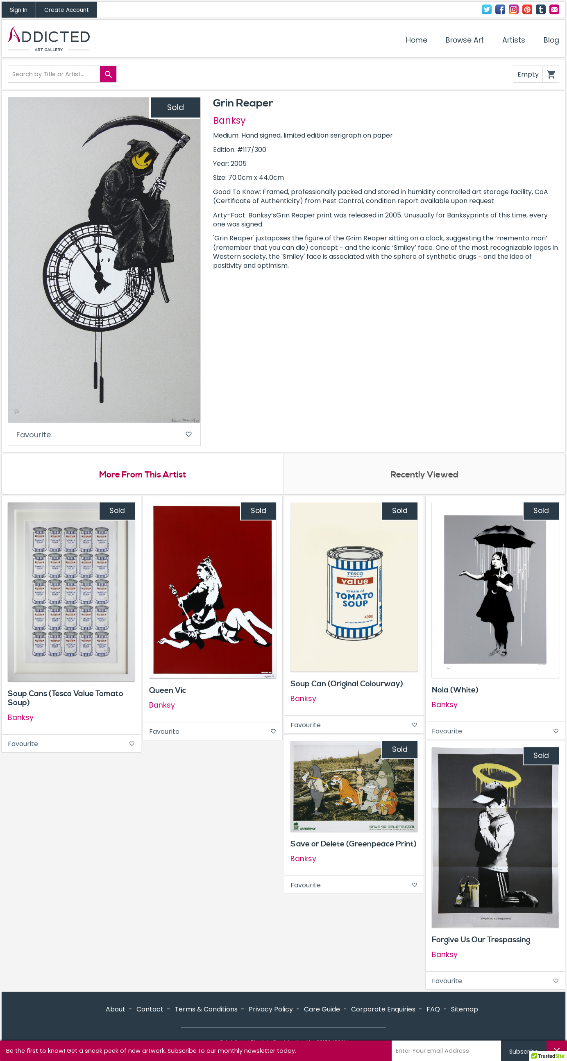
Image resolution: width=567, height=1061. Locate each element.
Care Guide (322, 1010)
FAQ (433, 1010)
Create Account (66, 10)
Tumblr (541, 9)
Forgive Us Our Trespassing (481, 941)
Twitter (487, 9)
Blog (551, 40)
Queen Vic (167, 691)
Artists (513, 40)
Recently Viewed (424, 475)
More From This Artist (142, 475)
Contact (554, 9)
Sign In (18, 10)
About (115, 1010)
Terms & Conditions (206, 1010)
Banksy (229, 120)
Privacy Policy (271, 1010)
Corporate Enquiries (383, 1010)
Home (416, 40)
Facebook (500, 9)
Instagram (514, 9)
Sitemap (464, 1010)
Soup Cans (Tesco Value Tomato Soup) (65, 699)
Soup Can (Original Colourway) (346, 685)
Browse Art (465, 40)
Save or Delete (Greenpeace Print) (353, 845)
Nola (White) (455, 691)
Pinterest (527, 9)
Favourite (104, 435)
